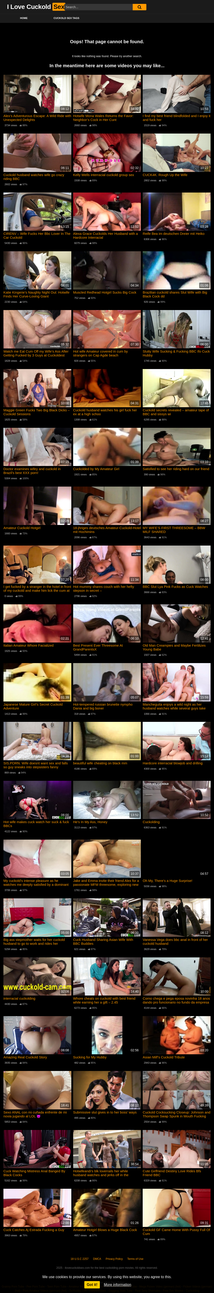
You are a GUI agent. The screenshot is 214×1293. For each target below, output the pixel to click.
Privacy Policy (114, 1259)
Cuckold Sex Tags (66, 18)
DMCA (97, 1259)
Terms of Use (135, 1259)
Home (24, 18)
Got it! (92, 1285)
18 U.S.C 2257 (80, 1259)
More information (117, 1285)
